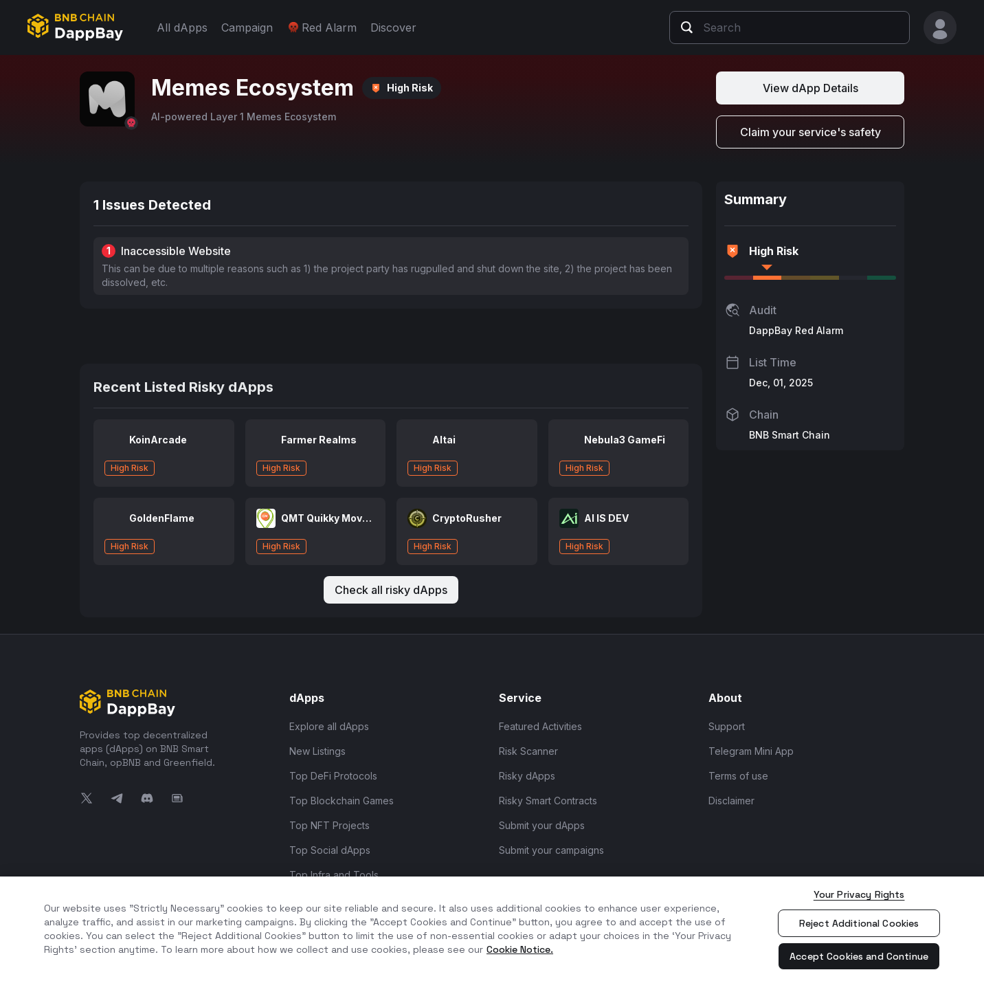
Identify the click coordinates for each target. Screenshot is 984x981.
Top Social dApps (329, 850)
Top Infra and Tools (334, 875)
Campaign (247, 27)
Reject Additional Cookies (859, 923)
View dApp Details (810, 88)
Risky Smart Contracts (548, 800)
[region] (492, 929)
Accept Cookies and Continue (859, 956)
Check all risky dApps (391, 590)
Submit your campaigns (551, 850)
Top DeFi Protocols (333, 776)
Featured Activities (540, 726)
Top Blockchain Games (341, 800)
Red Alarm (322, 27)
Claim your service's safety (810, 132)
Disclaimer (731, 800)
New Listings (317, 751)
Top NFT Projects (329, 825)
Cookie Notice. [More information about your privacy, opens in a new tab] (520, 949)
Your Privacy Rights (859, 894)
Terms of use (738, 776)
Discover (393, 27)
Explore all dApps (329, 726)
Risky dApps (527, 776)
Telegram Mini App (751, 751)
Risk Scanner (528, 751)
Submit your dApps (542, 825)
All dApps (182, 27)
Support (726, 726)
